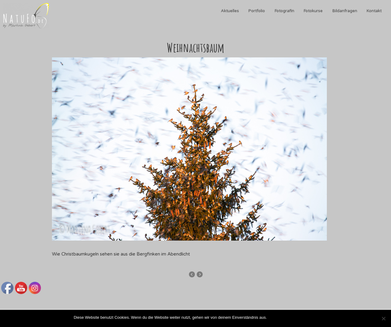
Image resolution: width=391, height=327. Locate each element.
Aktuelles (230, 11)
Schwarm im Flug (199, 274)
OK (273, 317)
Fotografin (284, 11)
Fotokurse (313, 11)
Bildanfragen (344, 11)
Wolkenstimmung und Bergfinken (191, 274)
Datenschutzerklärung (298, 317)
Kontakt (374, 11)
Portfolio (256, 11)
